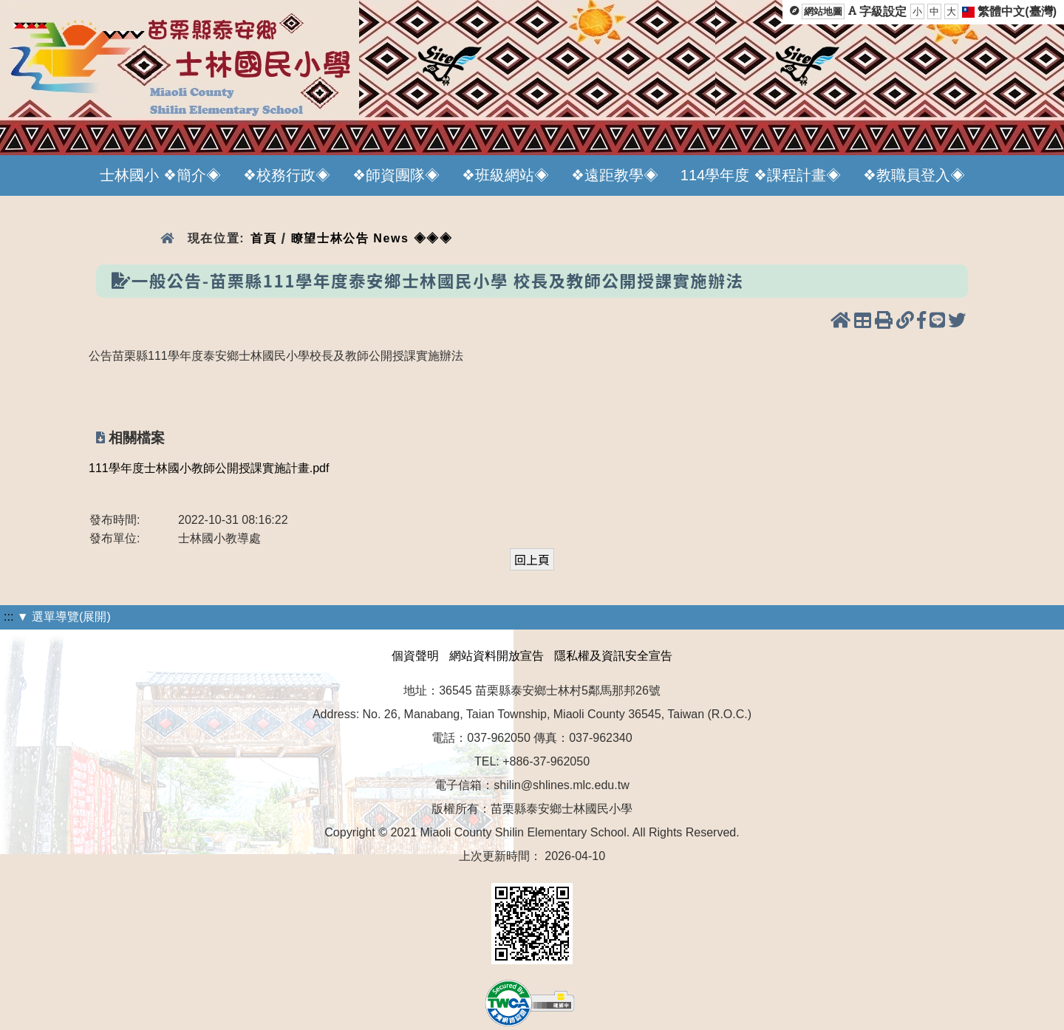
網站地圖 (823, 11)
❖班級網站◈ (505, 175)
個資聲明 (415, 655)
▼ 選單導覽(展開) (64, 616)
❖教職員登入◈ (914, 175)
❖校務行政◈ (286, 175)
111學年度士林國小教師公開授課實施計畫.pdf (209, 468)
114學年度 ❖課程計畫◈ (761, 175)
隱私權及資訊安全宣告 (613, 655)
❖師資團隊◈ (396, 175)
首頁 (263, 238)
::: (8, 616)
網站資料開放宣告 (496, 655)
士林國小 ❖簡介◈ (160, 175)
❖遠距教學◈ (614, 175)
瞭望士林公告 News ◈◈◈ (372, 238)
